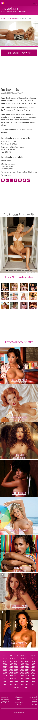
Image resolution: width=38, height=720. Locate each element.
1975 (27, 676)
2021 (5, 655)
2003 (5, 664)
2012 (22, 658)
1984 (11, 673)
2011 (27, 658)
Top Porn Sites (19, 711)
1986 (33, 670)
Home (3, 18)
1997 (5, 667)
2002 (11, 664)
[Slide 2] (10, 270)
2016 (33, 655)
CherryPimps (4, 697)
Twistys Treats (4, 702)
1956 (33, 684)
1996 (11, 667)
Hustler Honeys (5, 699)
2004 (33, 661)
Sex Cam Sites (21, 712)
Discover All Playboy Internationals (19, 277)
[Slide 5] (18, 270)
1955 (13, 687)
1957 (27, 684)
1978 (11, 676)
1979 (5, 676)
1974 (33, 676)
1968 (33, 679)
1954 (19, 687)
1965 (16, 681)
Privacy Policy (33, 696)
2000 (22, 664)
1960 (11, 684)
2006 (22, 661)
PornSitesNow (11, 711)
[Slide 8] (26, 270)
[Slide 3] (12, 270)
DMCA (35, 699)
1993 (27, 667)
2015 (5, 658)
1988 (22, 670)
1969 (27, 679)
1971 (16, 679)
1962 (33, 681)
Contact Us (34, 704)
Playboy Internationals (13, 18)
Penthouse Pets (5, 701)
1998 (33, 664)
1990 (11, 670)
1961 (5, 684)
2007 (16, 661)
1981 (27, 673)
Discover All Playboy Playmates (19, 342)
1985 (5, 673)
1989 (16, 670)
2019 (16, 655)
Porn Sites (4, 711)
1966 (11, 681)
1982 (22, 673)
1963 (27, 681)
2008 (11, 661)
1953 (24, 687)
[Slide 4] (15, 270)
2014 (11, 658)
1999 (27, 664)
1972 (11, 679)
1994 (22, 667)
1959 (16, 684)
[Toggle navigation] (34, 3)
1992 (33, 667)
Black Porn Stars (5, 696)
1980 (33, 673)
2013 (16, 658)
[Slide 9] (28, 270)
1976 (22, 676)
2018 (22, 655)
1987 (27, 670)
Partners (35, 702)
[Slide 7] (23, 270)
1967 (5, 681)
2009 (5, 661)
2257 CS (34, 701)
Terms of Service (32, 697)
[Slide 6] (20, 270)
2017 (27, 655)
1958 (22, 684)
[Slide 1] (7, 270)
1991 (5, 670)
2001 (16, 664)
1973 (5, 679)
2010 (33, 658)
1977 (16, 676)
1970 (22, 679)
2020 (11, 655)
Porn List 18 (27, 711)
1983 (16, 673)
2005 (27, 661)
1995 (16, 667)
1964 (22, 681)
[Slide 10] (31, 270)
